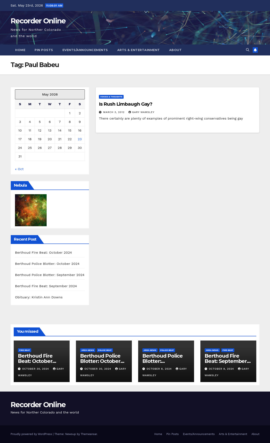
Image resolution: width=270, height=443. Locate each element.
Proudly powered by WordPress (32, 434)
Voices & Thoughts (111, 97)
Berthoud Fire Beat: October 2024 (43, 252)
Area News (87, 350)
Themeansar (89, 434)
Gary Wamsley (141, 112)
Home (20, 50)
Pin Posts (44, 50)
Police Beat (105, 350)
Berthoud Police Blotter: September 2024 (50, 275)
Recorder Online (38, 20)
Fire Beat (24, 350)
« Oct (19, 169)
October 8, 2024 (160, 368)
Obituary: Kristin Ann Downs (39, 297)
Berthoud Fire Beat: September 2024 (46, 286)
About (175, 50)
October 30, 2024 (36, 368)
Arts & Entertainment (138, 50)
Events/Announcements (85, 50)
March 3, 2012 (114, 112)
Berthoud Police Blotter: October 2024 (47, 264)
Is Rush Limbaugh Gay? (125, 104)
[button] (247, 50)
